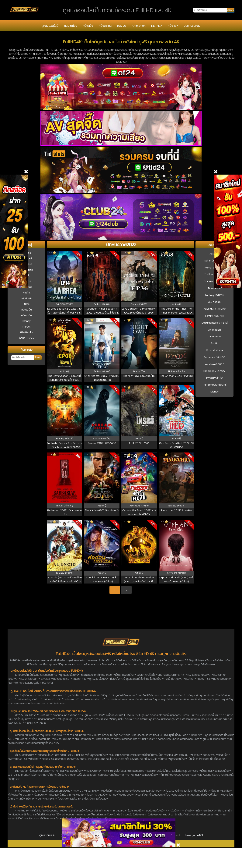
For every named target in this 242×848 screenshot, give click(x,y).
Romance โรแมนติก (214, 357)
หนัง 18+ (173, 25)
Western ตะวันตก (214, 364)
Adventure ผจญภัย (214, 309)
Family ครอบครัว (214, 316)
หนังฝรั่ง (88, 25)
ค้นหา (38, 357)
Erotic (214, 343)
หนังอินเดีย (26, 298)
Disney (26, 321)
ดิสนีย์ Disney (26, 338)
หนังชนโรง (70, 25)
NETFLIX (156, 25)
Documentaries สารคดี (215, 323)
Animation (139, 25)
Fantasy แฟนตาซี (214, 295)
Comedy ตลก (214, 337)
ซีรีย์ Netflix (26, 332)
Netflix (26, 293)
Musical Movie (214, 350)
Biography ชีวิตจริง (214, 371)
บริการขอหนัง (192, 25)
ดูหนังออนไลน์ (49, 25)
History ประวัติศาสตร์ (214, 385)
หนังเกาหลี (105, 25)
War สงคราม (214, 302)
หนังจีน (121, 25)
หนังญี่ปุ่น (26, 310)
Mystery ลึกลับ (214, 378)
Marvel (26, 327)
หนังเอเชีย (26, 315)
